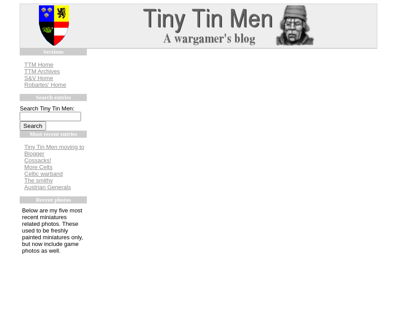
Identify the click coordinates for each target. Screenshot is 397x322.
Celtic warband (43, 173)
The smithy (38, 180)
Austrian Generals (47, 187)
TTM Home (38, 64)
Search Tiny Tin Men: (47, 108)
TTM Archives (42, 71)
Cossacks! (37, 160)
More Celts (38, 167)
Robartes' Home (45, 84)
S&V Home (38, 78)
